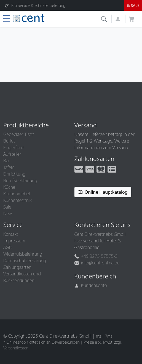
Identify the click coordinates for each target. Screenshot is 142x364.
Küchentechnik (17, 200)
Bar (6, 161)
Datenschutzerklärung (24, 261)
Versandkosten (15, 348)
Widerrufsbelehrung (22, 254)
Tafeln (8, 167)
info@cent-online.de (97, 263)
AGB (7, 247)
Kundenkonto (90, 285)
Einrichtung (14, 174)
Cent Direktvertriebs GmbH (100, 234)
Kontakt (10, 234)
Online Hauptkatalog (103, 192)
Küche (9, 187)
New (7, 213)
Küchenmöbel (16, 194)
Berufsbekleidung (20, 180)
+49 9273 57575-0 (95, 256)
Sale (7, 207)
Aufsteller (12, 154)
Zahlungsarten (17, 267)
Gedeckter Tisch (18, 134)
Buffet (9, 141)
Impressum (14, 241)
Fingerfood (13, 147)
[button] (104, 18)
